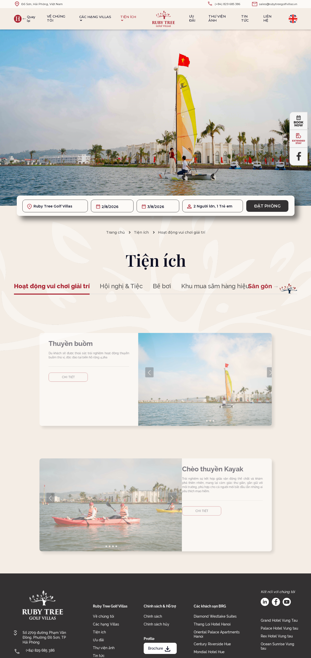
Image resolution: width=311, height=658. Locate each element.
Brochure (160, 648)
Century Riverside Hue (212, 644)
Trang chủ (115, 232)
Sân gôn (260, 286)
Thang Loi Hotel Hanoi (212, 624)
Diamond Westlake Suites (215, 616)
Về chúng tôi (56, 18)
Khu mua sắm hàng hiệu (215, 286)
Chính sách (153, 616)
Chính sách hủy (156, 624)
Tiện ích (128, 18)
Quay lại (31, 19)
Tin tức (245, 18)
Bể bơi (162, 286)
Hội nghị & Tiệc (121, 286)
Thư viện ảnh (217, 18)
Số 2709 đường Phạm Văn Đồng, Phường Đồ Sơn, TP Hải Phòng (44, 637)
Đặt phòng (267, 206)
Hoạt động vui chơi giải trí (181, 232)
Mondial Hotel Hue (209, 652)
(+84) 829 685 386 (40, 650)
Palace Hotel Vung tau (279, 628)
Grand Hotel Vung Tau (279, 620)
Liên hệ (267, 18)
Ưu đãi (192, 18)
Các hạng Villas (95, 18)
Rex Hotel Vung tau (277, 636)
